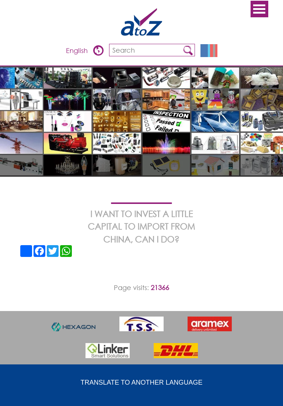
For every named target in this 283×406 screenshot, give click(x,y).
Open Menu (259, 9)
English (78, 50)
